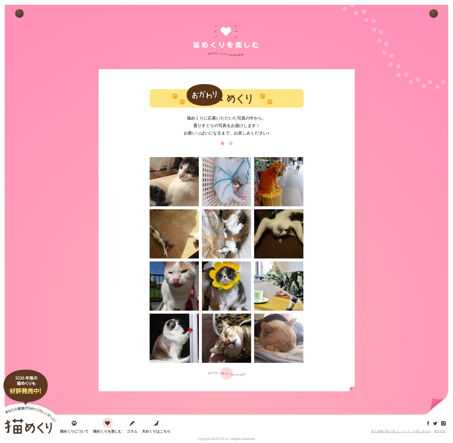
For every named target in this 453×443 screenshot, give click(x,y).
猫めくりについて (74, 431)
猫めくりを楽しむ (107, 431)
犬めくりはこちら (156, 431)
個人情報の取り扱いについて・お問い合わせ (401, 431)
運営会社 (440, 431)
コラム (132, 431)
